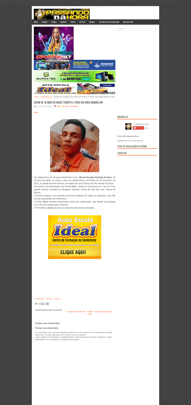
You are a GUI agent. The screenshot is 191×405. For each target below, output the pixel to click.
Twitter (48, 299)
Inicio (36, 22)
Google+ (57, 299)
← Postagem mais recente (75, 312)
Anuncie (92, 22)
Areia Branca (46, 97)
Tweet (36, 112)
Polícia (53, 22)
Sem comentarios (72, 106)
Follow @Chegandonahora (128, 136)
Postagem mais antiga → (104, 312)
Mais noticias (128, 22)
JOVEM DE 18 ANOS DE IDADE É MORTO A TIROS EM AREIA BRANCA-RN (68, 102)
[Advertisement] (74, 278)
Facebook (40, 299)
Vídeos (73, 22)
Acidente (63, 22)
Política (82, 22)
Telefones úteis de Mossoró (109, 22)
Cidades (44, 22)
